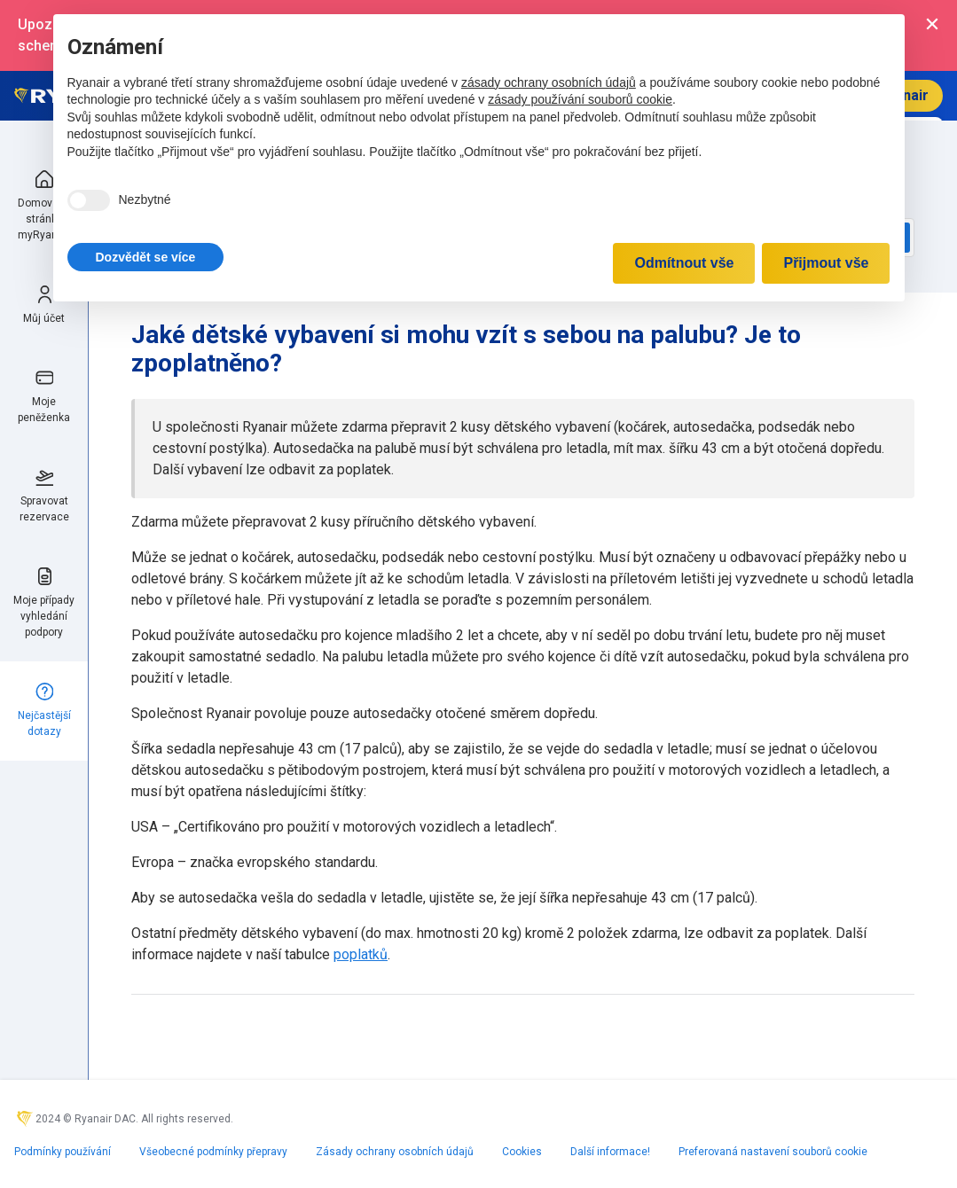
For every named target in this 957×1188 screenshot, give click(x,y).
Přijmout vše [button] (825, 262)
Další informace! (610, 1151)
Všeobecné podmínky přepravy (213, 1151)
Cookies (522, 1151)
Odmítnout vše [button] (683, 262)
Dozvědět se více (146, 257)
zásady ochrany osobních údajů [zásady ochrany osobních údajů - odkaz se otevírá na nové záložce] (548, 82)
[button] (145, 257)
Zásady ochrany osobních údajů (395, 1151)
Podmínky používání (62, 1151)
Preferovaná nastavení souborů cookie (773, 1151)
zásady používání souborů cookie (580, 99)
